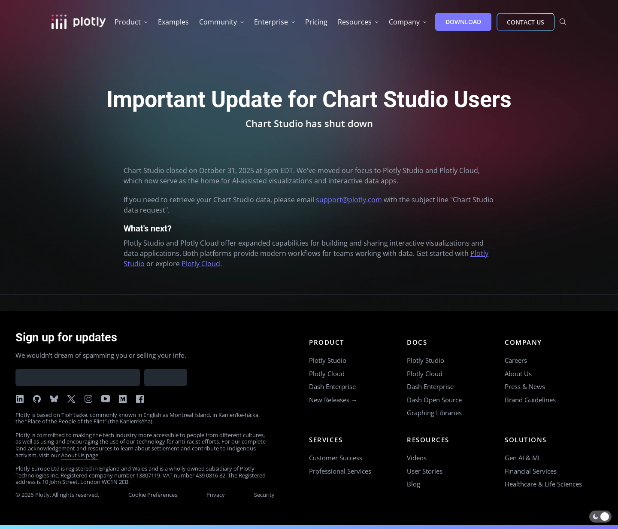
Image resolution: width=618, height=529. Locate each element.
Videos (417, 457)
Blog (413, 484)
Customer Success (335, 457)
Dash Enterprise (332, 386)
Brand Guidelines (530, 399)
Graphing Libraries (434, 412)
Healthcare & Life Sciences (543, 484)
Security (264, 495)
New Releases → (333, 399)
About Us (518, 373)
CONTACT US (525, 22)
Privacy (215, 495)
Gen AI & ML (523, 457)
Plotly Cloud (201, 263)
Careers (516, 360)
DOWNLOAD (463, 22)
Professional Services (340, 471)
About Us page (79, 455)
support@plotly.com (349, 199)
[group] (131, 22)
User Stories (424, 471)
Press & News (525, 386)
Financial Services (531, 471)
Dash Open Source (434, 399)
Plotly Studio (327, 360)
